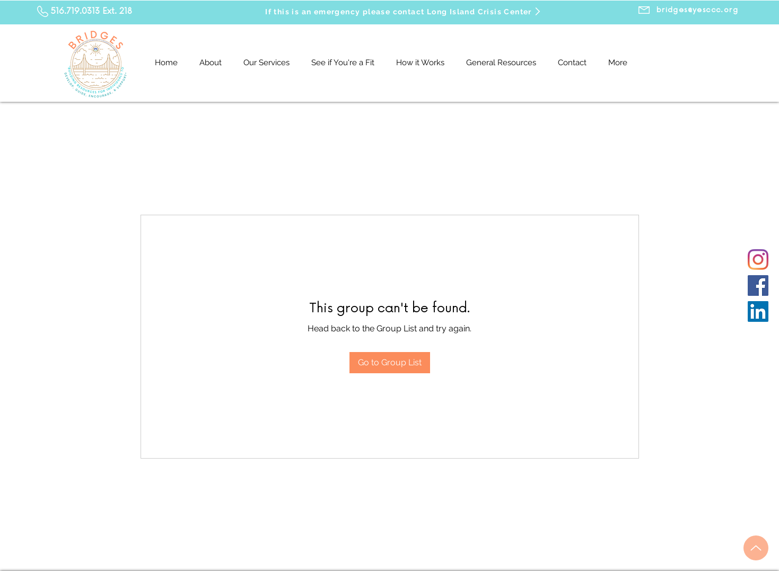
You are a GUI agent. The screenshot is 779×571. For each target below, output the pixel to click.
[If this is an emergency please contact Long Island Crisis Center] (403, 11)
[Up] (755, 547)
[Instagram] (758, 259)
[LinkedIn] (758, 311)
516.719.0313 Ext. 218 (91, 11)
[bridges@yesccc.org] (698, 10)
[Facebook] (758, 285)
